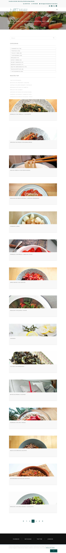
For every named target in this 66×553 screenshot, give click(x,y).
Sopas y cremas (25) (16, 60)
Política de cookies (50, 547)
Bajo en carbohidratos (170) (19, 66)
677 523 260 (34, 3)
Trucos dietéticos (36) (17, 69)
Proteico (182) (15, 50)
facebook (16, 539)
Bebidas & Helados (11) (17, 64)
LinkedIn (50, 539)
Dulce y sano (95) (16, 53)
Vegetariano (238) (16, 55)
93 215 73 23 (26, 3)
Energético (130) (16, 48)
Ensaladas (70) (15, 57)
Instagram (28, 539)
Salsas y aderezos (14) (17, 62)
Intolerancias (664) (17, 71)
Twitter (39, 539)
